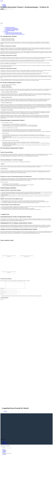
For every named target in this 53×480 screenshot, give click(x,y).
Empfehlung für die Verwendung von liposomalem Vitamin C (14, 33)
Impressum (4, 442)
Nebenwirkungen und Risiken (10, 30)
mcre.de (1, 0)
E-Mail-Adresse (3, 293)
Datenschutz (4, 443)
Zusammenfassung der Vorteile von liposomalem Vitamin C (14, 32)
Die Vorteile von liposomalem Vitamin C (11, 28)
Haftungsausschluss (5, 445)
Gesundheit (4, 452)
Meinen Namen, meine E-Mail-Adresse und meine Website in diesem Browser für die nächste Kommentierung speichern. (22, 297)
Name (1, 291)
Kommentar (2, 289)
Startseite (4, 4)
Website (1, 295)
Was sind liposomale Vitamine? (10, 27)
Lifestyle (3, 453)
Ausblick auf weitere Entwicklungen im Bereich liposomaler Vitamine (15, 34)
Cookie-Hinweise (5, 444)
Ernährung (4, 5)
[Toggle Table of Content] (1, 25)
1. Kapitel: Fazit (5, 31)
